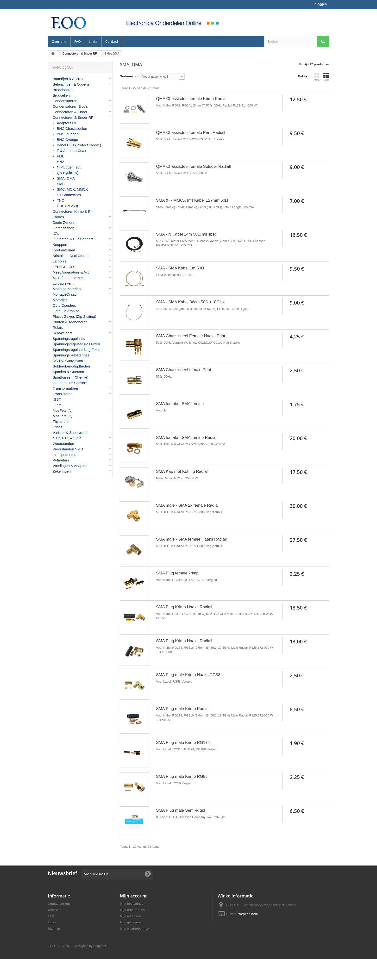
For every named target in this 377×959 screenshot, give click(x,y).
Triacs (57, 427)
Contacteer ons (59, 903)
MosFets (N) (63, 410)
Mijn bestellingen (132, 903)
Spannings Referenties (71, 355)
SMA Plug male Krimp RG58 (181, 776)
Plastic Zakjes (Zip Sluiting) (74, 316)
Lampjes (59, 261)
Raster (316, 77)
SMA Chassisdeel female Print (183, 369)
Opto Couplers (64, 305)
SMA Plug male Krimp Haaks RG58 (188, 675)
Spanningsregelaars (69, 338)
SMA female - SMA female (180, 403)
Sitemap (54, 928)
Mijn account (133, 896)
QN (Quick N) (67, 173)
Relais (58, 327)
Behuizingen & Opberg (71, 84)
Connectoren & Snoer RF (73, 117)
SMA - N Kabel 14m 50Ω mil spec (186, 234)
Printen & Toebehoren (70, 322)
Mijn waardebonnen (134, 928)
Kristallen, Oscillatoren (70, 256)
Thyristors (61, 421)
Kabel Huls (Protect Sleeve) (78, 145)
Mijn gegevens (131, 922)
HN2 (60, 162)
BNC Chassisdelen (71, 128)
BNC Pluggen (67, 134)
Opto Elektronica (66, 311)
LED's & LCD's (64, 267)
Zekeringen (62, 471)
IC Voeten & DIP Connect (73, 239)
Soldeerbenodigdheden (71, 366)
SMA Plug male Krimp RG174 (183, 742)
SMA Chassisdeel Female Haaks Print (190, 336)
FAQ (77, 41)
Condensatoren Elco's (70, 106)
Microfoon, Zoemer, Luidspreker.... (68, 280)
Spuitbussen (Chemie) (70, 377)
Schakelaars (63, 333)
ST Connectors (68, 195)
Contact (111, 41)
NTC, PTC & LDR (67, 438)
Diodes (58, 217)
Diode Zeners (63, 222)
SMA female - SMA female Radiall (186, 437)
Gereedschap (63, 228)
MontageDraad (64, 294)
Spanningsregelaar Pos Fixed (76, 344)
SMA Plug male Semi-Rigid (180, 810)
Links (93, 41)
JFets (57, 405)
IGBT (57, 399)
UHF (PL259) (67, 206)
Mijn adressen (130, 916)
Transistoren (63, 394)
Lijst (326, 77)
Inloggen (320, 4)
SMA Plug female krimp (177, 573)
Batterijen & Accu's (68, 79)
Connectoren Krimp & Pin (73, 211)
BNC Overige (67, 139)
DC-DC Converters (68, 361)
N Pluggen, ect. (69, 167)
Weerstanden (63, 444)
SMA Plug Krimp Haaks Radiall (184, 607)
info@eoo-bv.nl (247, 914)
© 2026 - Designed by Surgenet (84, 946)
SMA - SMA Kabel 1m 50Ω (180, 268)
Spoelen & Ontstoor (68, 372)
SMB (60, 184)
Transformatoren (66, 388)
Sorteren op (129, 76)
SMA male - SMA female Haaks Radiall (191, 539)
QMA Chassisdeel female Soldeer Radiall (193, 166)
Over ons (59, 41)
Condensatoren (65, 101)
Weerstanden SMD (68, 449)
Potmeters (61, 460)
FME (60, 156)
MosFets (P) (62, 416)
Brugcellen (61, 95)
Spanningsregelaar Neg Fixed (76, 350)
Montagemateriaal (67, 289)
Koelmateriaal (64, 250)
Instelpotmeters (65, 455)
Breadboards (63, 90)
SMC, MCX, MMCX (72, 189)
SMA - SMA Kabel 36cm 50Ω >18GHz (190, 302)
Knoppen (60, 245)
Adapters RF (66, 123)
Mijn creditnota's (132, 910)
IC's (56, 233)
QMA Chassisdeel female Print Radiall (190, 132)
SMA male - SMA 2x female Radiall (188, 505)
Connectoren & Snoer (70, 112)
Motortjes (60, 300)
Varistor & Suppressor (70, 432)
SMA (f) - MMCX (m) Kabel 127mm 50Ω (192, 200)
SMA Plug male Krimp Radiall (182, 708)
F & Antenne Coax (71, 151)
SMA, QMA (65, 178)
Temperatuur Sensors (70, 383)
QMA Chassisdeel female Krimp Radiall (191, 98)
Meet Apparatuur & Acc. (72, 272)
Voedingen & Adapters (70, 466)
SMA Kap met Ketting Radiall (182, 471)
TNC (60, 200)
